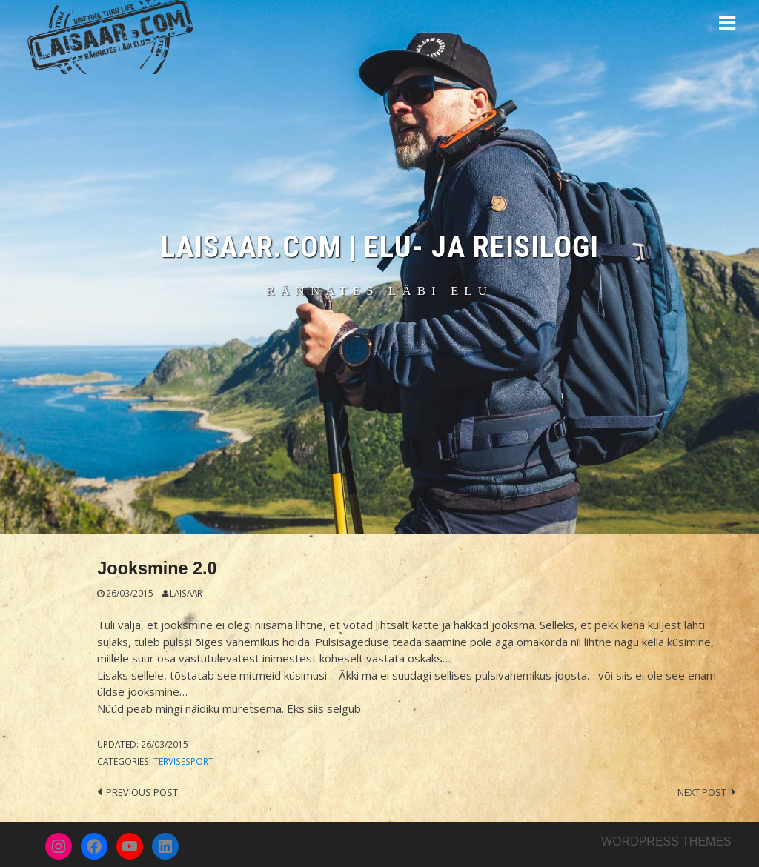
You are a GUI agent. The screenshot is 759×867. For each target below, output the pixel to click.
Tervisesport (183, 761)
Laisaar (186, 593)
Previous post (142, 792)
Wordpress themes (666, 841)
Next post (701, 792)
